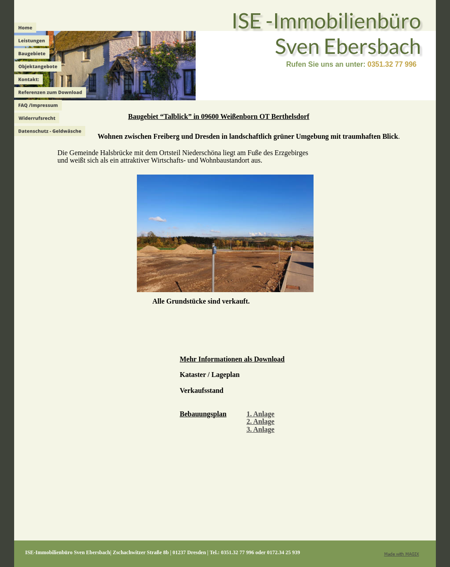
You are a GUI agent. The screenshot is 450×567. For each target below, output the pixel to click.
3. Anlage (260, 429)
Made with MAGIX (401, 553)
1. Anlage (260, 414)
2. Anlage (260, 421)
